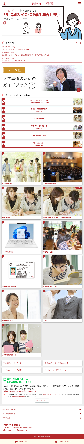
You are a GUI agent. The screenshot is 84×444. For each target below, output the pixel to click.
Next (79, 23)
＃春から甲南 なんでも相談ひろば (51, 394)
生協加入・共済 (21, 441)
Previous (5, 23)
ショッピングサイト (63, 441)
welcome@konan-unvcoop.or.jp (18, 396)
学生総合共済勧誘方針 (41, 409)
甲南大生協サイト (41, 418)
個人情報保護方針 (41, 414)
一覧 (79, 43)
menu (80, 3)
